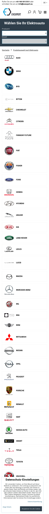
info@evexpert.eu (25, 3)
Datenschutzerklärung (35, 501)
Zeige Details (7, 507)
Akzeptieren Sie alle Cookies (31, 508)
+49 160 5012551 (22, 1)
